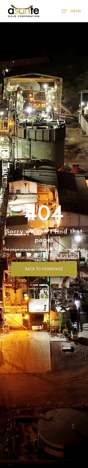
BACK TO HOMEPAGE (44, 269)
